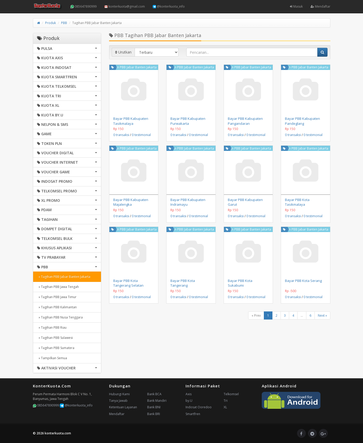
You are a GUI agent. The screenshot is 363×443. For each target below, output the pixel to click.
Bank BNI (153, 407)
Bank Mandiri (156, 400)
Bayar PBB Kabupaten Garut (245, 202)
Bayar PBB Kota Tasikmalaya (297, 202)
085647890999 (83, 6)
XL (225, 407)
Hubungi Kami (119, 394)
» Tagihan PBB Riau (52, 327)
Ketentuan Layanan (123, 407)
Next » (322, 315)
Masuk (296, 6)
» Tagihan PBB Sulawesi (55, 337)
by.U (189, 400)
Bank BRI (153, 414)
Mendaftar (320, 6)
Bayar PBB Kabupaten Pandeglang (302, 121)
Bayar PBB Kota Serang (303, 280)
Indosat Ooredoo (199, 407)
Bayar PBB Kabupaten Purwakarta (187, 121)
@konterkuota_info (169, 6)
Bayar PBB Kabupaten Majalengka (130, 202)
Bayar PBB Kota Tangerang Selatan (128, 283)
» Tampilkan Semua (52, 358)
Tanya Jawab (118, 400)
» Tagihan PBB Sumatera (55, 348)
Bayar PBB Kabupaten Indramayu (187, 202)
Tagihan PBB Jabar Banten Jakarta (132, 67)
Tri (226, 400)
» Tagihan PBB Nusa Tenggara (60, 317)
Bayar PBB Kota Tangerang (182, 283)
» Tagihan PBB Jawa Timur (56, 297)
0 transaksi (121, 135)
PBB (64, 23)
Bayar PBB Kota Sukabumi (240, 283)
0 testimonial (141, 135)
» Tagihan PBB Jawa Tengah (58, 287)
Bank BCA (154, 394)
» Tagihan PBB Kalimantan (57, 307)
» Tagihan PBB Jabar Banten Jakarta (63, 276)
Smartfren (193, 414)
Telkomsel (231, 394)
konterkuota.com (58, 433)
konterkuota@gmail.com (124, 6)
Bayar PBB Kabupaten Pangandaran (245, 121)
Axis (189, 394)
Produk (50, 23)
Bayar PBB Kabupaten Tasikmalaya (130, 121)
